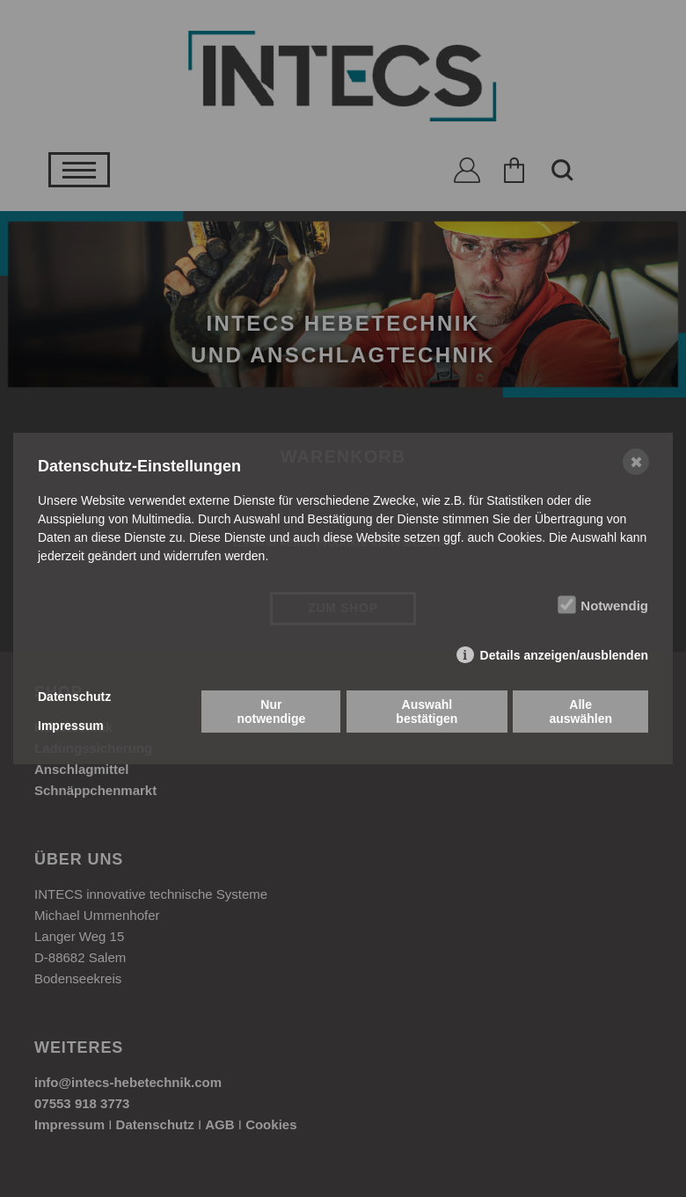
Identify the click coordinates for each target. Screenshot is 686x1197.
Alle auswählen (580, 711)
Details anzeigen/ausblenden (564, 655)
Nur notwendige (271, 711)
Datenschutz (74, 697)
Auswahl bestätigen (426, 711)
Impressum (71, 726)
